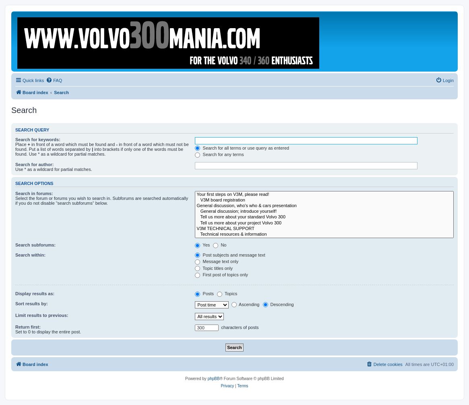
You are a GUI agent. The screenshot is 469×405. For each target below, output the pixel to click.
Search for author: (34, 164)
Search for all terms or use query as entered (242, 148)
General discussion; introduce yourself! (324, 211)
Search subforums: (35, 245)
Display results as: (34, 293)
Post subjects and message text (230, 255)
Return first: (28, 327)
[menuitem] (54, 80)
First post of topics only (221, 274)
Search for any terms (219, 154)
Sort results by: (31, 303)
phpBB (214, 378)
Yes (202, 245)
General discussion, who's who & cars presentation (324, 206)
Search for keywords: (37, 139)
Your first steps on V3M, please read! (324, 194)
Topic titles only (213, 268)
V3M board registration (324, 200)
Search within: (30, 255)
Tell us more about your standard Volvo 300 (324, 217)
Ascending (245, 304)
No (219, 245)
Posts (204, 293)
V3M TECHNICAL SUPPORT (324, 229)
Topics (227, 293)
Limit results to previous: (41, 315)
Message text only (216, 261)
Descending (278, 304)
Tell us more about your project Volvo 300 (324, 223)
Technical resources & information (324, 234)
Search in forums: (34, 193)
